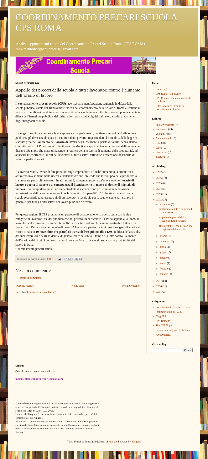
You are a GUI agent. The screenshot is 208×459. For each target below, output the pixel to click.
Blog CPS (161, 316)
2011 (159, 280)
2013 (159, 194)
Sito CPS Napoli (165, 325)
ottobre (163, 235)
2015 (159, 183)
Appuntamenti (163, 138)
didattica (160, 156)
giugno (163, 252)
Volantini (160, 133)
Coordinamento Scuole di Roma (173, 307)
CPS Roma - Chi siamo (168, 93)
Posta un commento (30, 277)
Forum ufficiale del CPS (169, 311)
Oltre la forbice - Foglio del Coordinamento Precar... (170, 108)
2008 (159, 291)
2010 (159, 286)
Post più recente (25, 285)
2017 (159, 172)
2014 (159, 188)
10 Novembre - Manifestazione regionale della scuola (176, 228)
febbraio (164, 268)
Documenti (162, 129)
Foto (158, 143)
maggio (163, 257)
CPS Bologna (163, 320)
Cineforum (161, 152)
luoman (113, 441)
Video (159, 147)
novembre (165, 204)
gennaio (164, 274)
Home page (77, 285)
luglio (162, 246)
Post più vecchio (131, 285)
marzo (163, 263)
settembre (165, 241)
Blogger (136, 441)
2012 (159, 199)
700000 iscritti (163, 334)
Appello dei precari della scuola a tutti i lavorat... (173, 219)
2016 (159, 177)
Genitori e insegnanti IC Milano (173, 330)
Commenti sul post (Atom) (41, 292)
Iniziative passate (165, 124)
